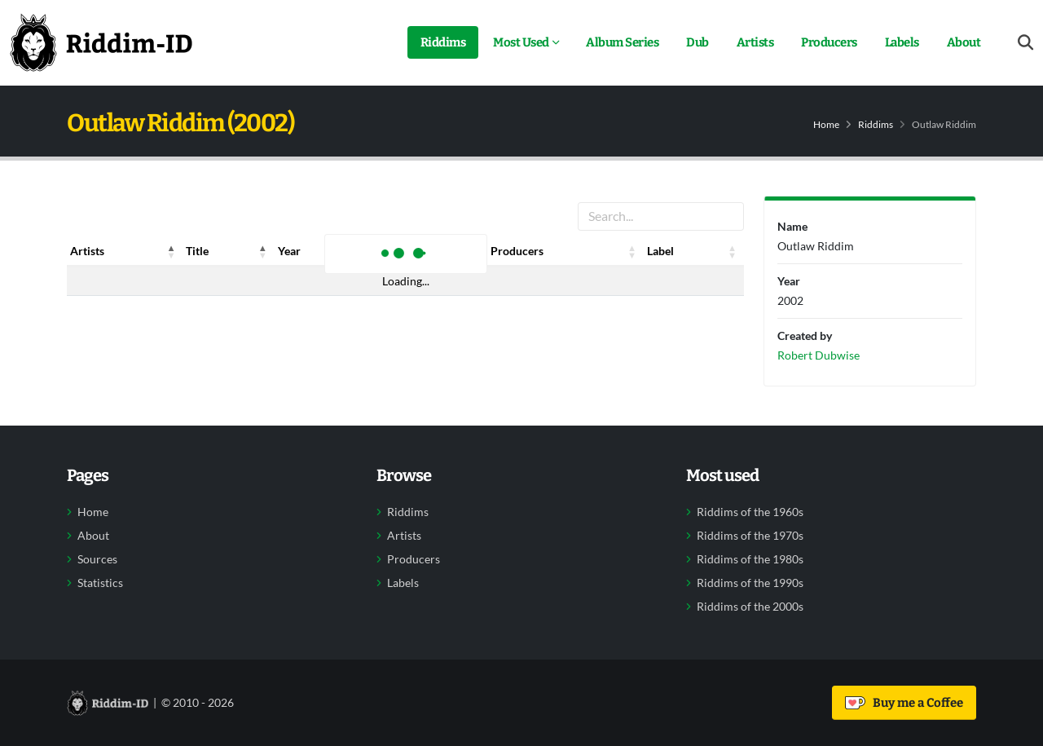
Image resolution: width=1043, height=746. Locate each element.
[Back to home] (101, 42)
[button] (171, 251)
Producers (829, 42)
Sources (97, 559)
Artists (755, 42)
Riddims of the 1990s (750, 582)
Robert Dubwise (818, 355)
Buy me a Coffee (904, 702)
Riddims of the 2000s (750, 606)
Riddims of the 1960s (750, 512)
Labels (902, 42)
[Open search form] (1025, 43)
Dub (697, 42)
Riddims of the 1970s (750, 535)
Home (826, 124)
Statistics (100, 582)
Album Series (622, 42)
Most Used (521, 42)
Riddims (443, 42)
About (964, 42)
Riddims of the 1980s (750, 559)
